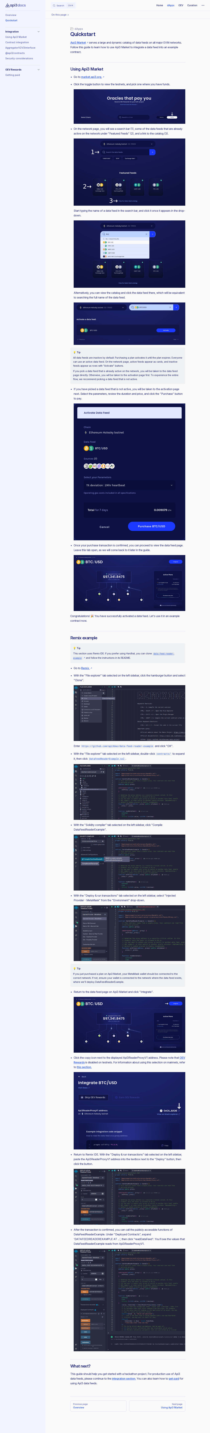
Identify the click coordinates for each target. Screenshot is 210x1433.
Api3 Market (78, 42)
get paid (174, 1378)
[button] (22, 31)
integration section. (124, 1378)
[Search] (63, 5)
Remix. (85, 668)
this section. (84, 1067)
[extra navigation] (203, 5)
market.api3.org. (91, 77)
